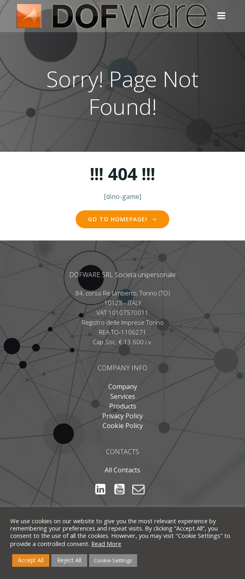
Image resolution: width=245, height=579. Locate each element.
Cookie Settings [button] (113, 560)
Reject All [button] (69, 560)
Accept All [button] (31, 560)
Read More (106, 544)
